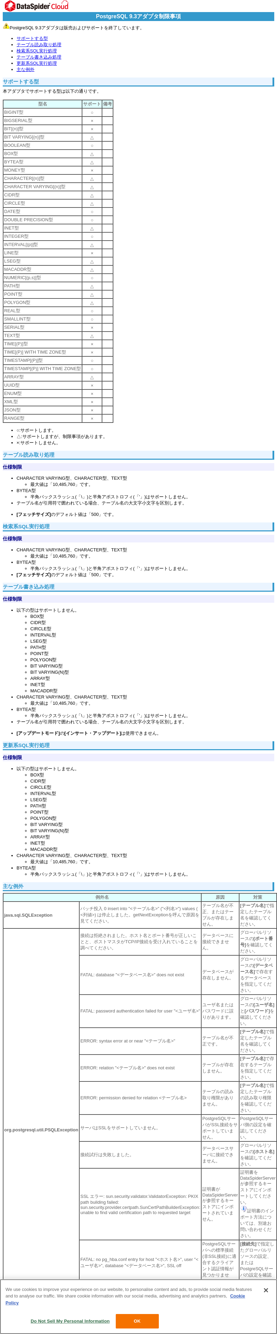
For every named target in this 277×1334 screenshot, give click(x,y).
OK (137, 1321)
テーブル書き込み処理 (39, 57)
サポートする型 (32, 38)
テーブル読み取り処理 (39, 44)
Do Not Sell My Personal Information (70, 1321)
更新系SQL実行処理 (37, 63)
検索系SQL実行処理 (37, 50)
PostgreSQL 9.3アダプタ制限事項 (138, 16)
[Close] (266, 1290)
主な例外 (25, 69)
